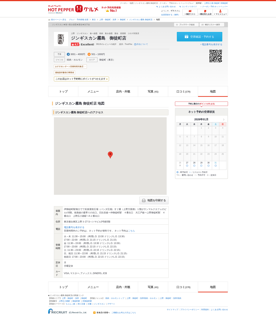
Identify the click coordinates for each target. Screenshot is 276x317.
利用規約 (205, 309)
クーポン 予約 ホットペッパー (215, 6)
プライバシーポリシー (189, 309)
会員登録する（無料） (170, 15)
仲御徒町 (224, 3)
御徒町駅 (76, 301)
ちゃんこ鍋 (70, 304)
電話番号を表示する (212, 44)
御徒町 (217, 3)
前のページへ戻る (58, 20)
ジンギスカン (99, 304)
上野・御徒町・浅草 (107, 20)
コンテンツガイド (189, 6)
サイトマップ (172, 309)
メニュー (93, 91)
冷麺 (89, 304)
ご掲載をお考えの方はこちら (123, 313)
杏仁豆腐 (81, 304)
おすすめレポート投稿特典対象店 (69, 66)
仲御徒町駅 (87, 301)
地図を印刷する (154, 200)
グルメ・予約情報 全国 (79, 20)
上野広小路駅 (64, 301)
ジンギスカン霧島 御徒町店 (140, 20)
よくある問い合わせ (167, 6)
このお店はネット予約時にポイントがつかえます (80, 79)
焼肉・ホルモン (75, 59)
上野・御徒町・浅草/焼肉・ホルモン (142, 298)
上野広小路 (209, 3)
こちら (131, 230)
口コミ (183, 91)
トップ (63, 91)
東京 (94, 20)
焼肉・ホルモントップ (114, 298)
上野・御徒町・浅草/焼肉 (170, 298)
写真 (153, 91)
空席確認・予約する (202, 36)
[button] (110, 155)
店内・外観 (123, 91)
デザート (111, 304)
